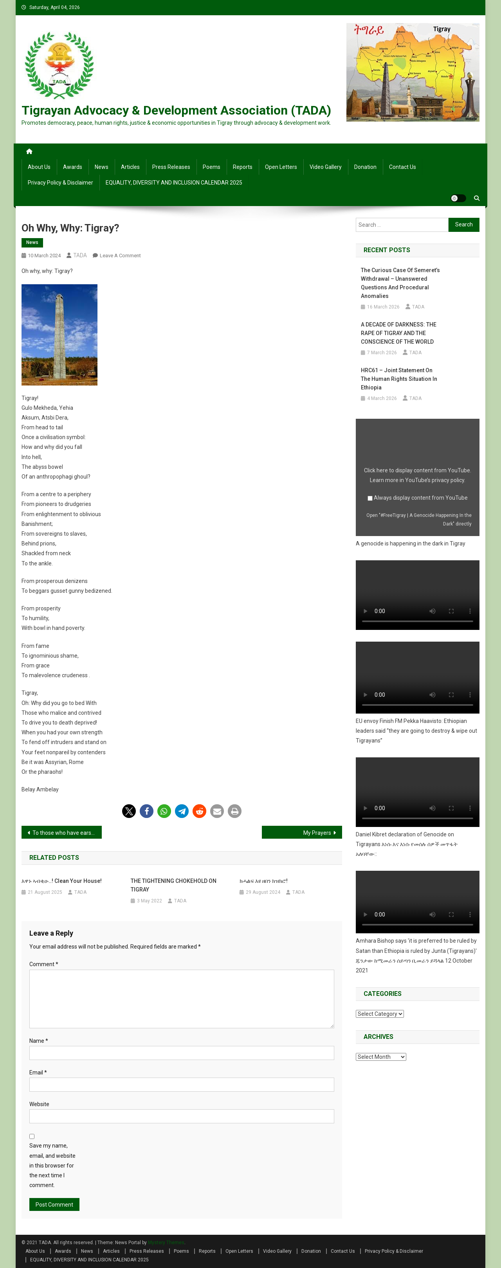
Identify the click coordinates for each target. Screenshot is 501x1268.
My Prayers (317, 833)
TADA (80, 255)
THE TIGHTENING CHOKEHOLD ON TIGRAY (173, 885)
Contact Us (402, 167)
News (101, 167)
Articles (130, 167)
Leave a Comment (120, 255)
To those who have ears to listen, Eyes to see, (67, 833)
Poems (211, 167)
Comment (43, 964)
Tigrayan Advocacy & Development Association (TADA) (176, 110)
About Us (39, 167)
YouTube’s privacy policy (434, 480)
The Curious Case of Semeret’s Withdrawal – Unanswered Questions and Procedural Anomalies (400, 283)
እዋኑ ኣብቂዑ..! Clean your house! (62, 881)
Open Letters (281, 167)
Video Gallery (326, 167)
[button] (129, 811)
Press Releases (171, 167)
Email (38, 1072)
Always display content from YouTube (421, 498)
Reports (242, 167)
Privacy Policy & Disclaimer (60, 182)
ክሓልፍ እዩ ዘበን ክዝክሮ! (264, 881)
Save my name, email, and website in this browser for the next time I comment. (52, 1165)
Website (39, 1104)
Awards (72, 167)
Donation (365, 167)
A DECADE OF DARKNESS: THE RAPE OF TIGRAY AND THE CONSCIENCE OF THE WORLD (398, 333)
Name (38, 1041)
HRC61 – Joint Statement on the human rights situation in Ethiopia (399, 379)
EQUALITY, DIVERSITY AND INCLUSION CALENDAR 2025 (174, 182)
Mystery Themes (166, 1242)
